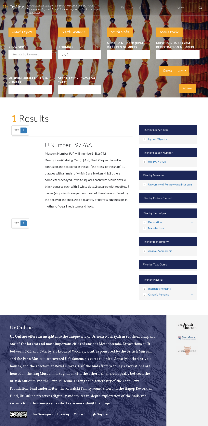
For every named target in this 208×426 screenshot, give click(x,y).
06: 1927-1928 (154, 161)
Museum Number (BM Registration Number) (175, 45)
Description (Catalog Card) (76, 80)
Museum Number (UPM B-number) (28, 80)
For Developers (43, 414)
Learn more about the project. (90, 403)
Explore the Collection (138, 7)
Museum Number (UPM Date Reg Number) (125, 45)
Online (52, 9)
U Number (66, 47)
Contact (79, 414)
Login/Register (99, 414)
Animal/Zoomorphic (157, 250)
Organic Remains (156, 294)
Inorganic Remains (157, 288)
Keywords (17, 47)
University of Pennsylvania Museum (167, 184)
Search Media (120, 32)
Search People (169, 32)
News (180, 7)
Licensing (63, 414)
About (166, 7)
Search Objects (22, 32)
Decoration (152, 222)
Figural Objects (155, 139)
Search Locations (73, 32)
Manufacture (153, 228)
